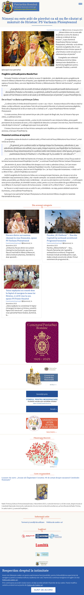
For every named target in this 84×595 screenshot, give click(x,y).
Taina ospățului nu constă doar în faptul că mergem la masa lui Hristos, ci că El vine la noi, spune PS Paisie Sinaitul (20, 294)
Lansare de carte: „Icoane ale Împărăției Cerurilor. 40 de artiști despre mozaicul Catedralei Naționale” (40, 479)
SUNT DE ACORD (43, 591)
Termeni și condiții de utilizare (32, 522)
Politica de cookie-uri (54, 522)
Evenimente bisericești (54, 30)
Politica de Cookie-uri (35, 587)
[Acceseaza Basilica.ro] (28, 536)
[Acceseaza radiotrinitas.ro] (55, 536)
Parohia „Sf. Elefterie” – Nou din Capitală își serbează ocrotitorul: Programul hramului (62, 238)
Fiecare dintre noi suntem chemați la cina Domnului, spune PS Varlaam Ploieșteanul (21, 238)
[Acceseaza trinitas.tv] (42, 536)
